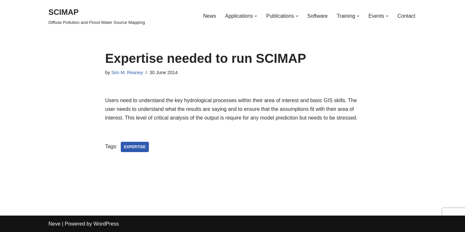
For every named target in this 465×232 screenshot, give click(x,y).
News (209, 16)
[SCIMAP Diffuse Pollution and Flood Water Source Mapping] (96, 16)
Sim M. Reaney (127, 72)
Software (317, 16)
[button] (255, 16)
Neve (54, 224)
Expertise (135, 147)
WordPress (106, 224)
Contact (406, 16)
